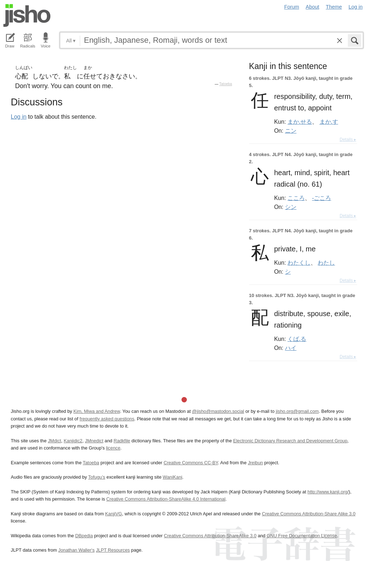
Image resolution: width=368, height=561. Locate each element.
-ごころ (321, 198)
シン (290, 207)
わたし (326, 262)
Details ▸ (348, 139)
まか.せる (300, 122)
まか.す (328, 122)
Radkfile (122, 440)
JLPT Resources (113, 550)
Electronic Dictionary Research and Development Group (290, 440)
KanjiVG (113, 513)
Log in (356, 7)
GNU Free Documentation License (302, 535)
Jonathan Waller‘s (76, 550)
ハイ (290, 348)
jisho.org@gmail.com (297, 411)
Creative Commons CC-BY (191, 462)
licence (113, 448)
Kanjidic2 (73, 440)
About (312, 7)
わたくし (299, 262)
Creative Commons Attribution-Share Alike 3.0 (308, 513)
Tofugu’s (96, 477)
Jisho (27, 15)
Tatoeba (225, 84)
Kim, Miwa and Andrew (96, 411)
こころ (296, 198)
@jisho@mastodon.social (218, 411)
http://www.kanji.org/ (328, 491)
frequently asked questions (106, 418)
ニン (290, 130)
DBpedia (84, 535)
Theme (334, 7)
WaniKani (172, 477)
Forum (291, 7)
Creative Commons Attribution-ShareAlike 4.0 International (165, 499)
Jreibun (255, 462)
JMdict (54, 440)
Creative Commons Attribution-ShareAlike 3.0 (210, 535)
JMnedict (94, 440)
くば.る (297, 339)
